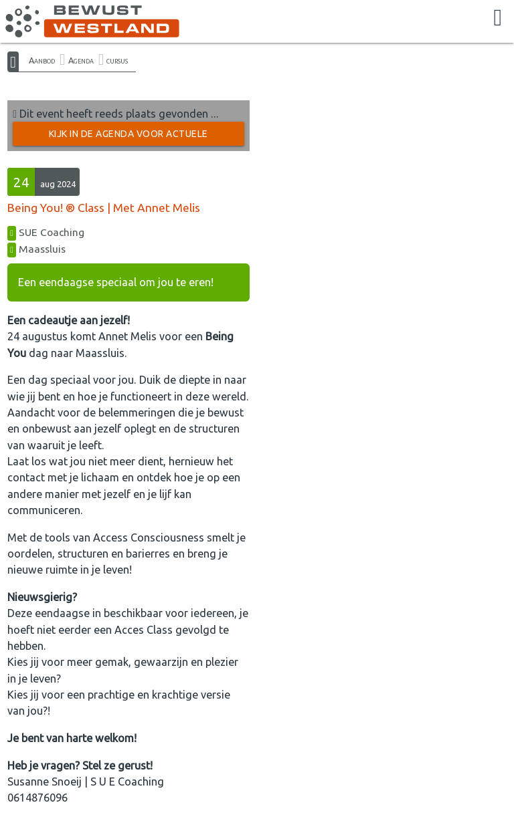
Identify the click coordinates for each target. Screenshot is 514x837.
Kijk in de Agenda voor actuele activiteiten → (128, 137)
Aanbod (42, 60)
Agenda (81, 60)
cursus (117, 60)
